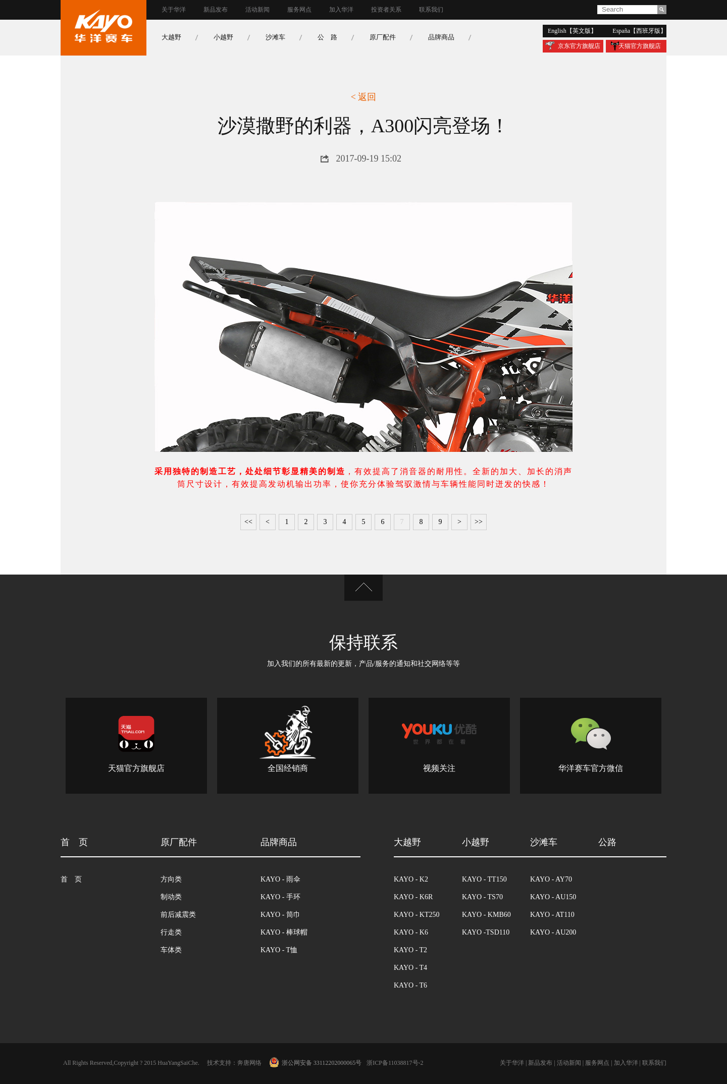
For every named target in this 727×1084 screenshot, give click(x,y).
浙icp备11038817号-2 (395, 1063)
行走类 (171, 932)
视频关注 (439, 768)
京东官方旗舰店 (579, 46)
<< (248, 522)
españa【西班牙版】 (639, 31)
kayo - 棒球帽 (284, 932)
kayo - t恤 (279, 950)
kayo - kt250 (416, 914)
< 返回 (364, 97)
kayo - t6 (410, 985)
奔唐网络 (249, 1063)
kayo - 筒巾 (280, 914)
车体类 (171, 950)
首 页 (71, 879)
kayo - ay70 (551, 879)
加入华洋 (341, 10)
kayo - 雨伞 (280, 879)
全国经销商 (288, 768)
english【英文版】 (572, 31)
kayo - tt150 (484, 879)
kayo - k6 (411, 932)
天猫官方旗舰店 (639, 46)
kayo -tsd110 (485, 932)
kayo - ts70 (482, 897)
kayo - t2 (410, 950)
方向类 (171, 879)
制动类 (171, 897)
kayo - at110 (552, 914)
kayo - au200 (553, 932)
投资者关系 (386, 10)
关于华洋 (174, 10)
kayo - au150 (553, 897)
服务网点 (299, 10)
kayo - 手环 (280, 897)
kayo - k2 (411, 879)
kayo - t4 (410, 967)
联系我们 (431, 10)
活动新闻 (257, 10)
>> (479, 522)
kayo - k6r (413, 897)
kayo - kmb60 (486, 914)
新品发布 (215, 10)
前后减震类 (178, 914)
